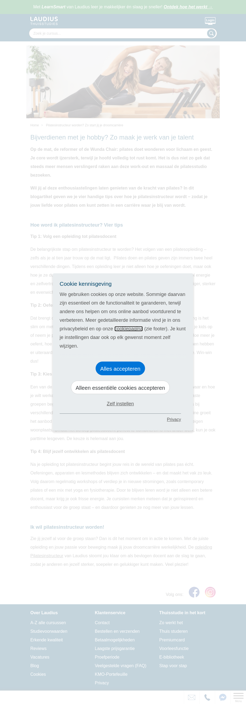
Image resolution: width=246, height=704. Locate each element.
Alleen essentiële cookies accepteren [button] (120, 388)
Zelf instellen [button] (120, 403)
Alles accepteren (120, 369)
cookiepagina (128, 328)
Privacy (174, 419)
